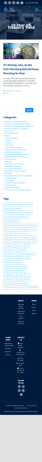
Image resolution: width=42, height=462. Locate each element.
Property (8, 161)
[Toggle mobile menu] (37, 9)
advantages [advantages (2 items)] (28, 212)
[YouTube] (21, 394)
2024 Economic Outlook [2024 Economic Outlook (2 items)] (13, 208)
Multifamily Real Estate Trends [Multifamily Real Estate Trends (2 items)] (15, 271)
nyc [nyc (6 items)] (27, 275)
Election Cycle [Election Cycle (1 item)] (21, 233)
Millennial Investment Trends (15, 150)
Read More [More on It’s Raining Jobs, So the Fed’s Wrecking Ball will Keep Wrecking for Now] (6, 93)
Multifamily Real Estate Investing (17, 154)
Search (29, 110)
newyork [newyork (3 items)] (21, 275)
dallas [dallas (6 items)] (7, 233)
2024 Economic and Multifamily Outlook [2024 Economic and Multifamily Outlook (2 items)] (18, 204)
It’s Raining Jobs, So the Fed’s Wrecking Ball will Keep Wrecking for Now (20, 69)
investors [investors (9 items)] (33, 242)
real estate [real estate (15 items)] (8, 283)
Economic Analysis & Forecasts (16, 121)
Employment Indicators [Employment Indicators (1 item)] (12, 237)
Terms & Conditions (21, 408)
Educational (9, 131)
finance (7, 135)
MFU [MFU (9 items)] (27, 246)
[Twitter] (19, 386)
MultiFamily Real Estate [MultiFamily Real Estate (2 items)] (12, 262)
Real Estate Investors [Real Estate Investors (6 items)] (12, 287)
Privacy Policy (32, 405)
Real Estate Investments (13, 168)
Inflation (8, 140)
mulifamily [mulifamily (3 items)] (21, 250)
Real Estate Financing (13, 166)
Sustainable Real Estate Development (18, 175)
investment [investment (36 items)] (23, 242)
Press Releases (10, 159)
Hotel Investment (11, 138)
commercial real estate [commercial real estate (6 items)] (19, 229)
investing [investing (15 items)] (14, 242)
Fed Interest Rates (11, 133)
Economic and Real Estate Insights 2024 (19, 126)
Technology (9, 180)
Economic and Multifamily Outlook (18, 124)
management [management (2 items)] (9, 246)
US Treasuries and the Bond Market (18, 190)
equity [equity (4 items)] (25, 237)
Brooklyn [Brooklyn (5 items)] (34, 225)
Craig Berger (9, 91)
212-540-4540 (32, 3)
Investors (8, 143)
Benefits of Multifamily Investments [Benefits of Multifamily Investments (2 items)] (16, 225)
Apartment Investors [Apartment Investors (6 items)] (21, 217)
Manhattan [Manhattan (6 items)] (19, 246)
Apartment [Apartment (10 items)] (8, 217)
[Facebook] (23, 386)
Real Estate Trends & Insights (15, 171)
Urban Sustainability (12, 187)
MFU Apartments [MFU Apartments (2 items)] (10, 250)
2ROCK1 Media (32, 411)
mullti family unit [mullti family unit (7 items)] (10, 254)
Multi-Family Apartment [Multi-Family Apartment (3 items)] (26, 254)
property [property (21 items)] (17, 279)
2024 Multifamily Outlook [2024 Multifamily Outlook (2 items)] (13, 212)
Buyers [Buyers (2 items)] (7, 229)
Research (8, 173)
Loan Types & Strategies (13, 147)
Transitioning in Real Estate (15, 183)
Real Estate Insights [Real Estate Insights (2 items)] (20, 283)
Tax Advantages (11, 178)
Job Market (9, 145)
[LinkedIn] (23, 390)
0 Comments (17, 91)
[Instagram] (19, 390)
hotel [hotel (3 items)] (6, 242)
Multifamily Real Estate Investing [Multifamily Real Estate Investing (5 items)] (15, 266)
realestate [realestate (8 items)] (26, 279)
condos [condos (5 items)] (32, 229)
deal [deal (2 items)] (12, 233)
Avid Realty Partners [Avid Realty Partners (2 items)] (11, 221)
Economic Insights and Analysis (16, 128)
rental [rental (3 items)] (23, 287)
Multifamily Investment (13, 152)
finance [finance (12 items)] (32, 237)
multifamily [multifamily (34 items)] (8, 258)
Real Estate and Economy (14, 164)
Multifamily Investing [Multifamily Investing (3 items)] (22, 258)
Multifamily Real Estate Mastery (16, 157)
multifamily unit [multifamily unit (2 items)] (10, 275)
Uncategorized (10, 185)
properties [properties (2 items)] (8, 279)
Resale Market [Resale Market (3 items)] (32, 287)
